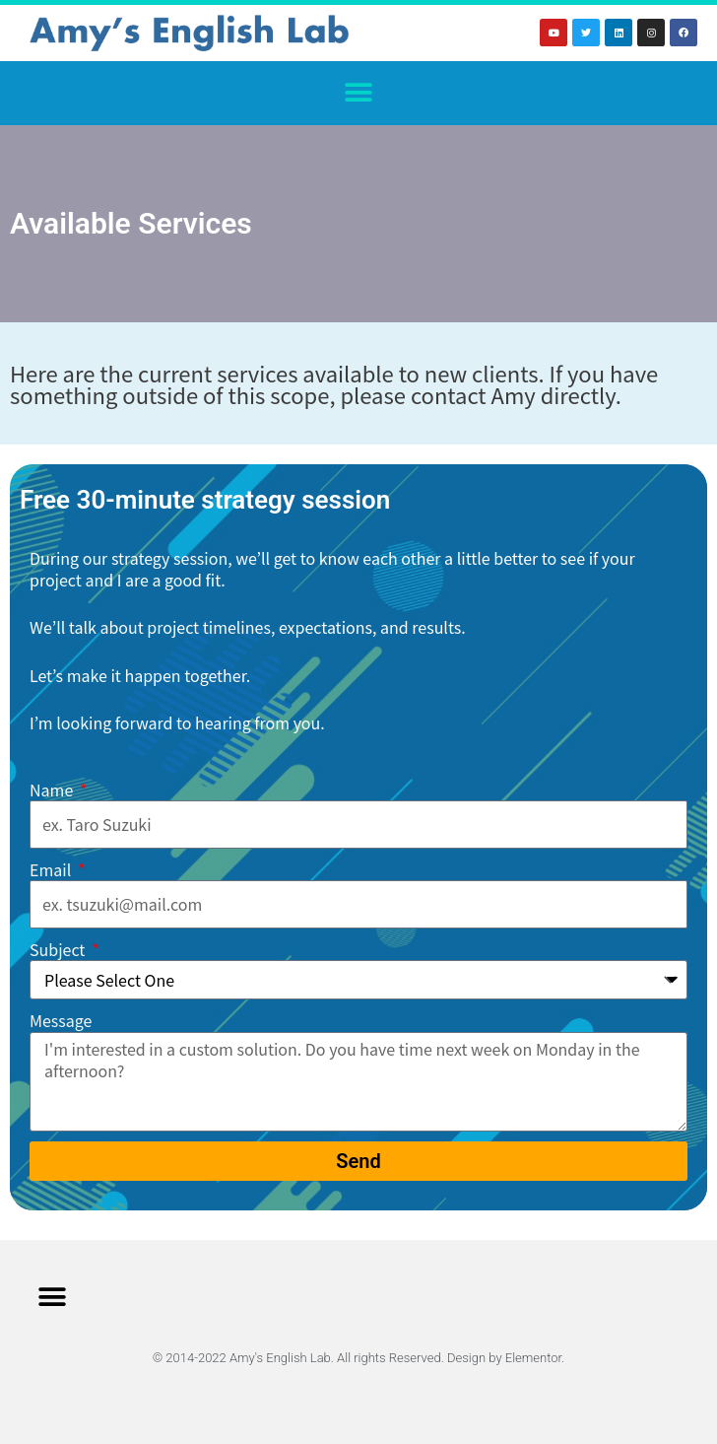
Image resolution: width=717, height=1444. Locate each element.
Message (61, 1020)
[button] (359, 93)
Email (52, 870)
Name (53, 790)
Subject (59, 949)
